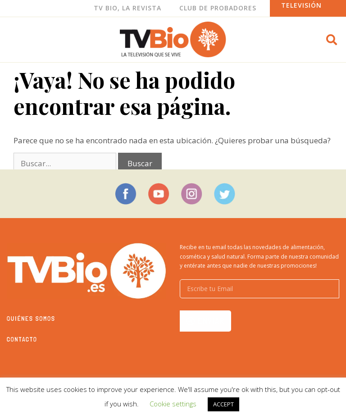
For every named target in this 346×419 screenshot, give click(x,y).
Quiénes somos (31, 318)
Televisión (301, 5)
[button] (331, 40)
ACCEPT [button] (223, 404)
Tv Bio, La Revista (127, 8)
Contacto (22, 339)
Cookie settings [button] (173, 403)
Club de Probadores (217, 8)
